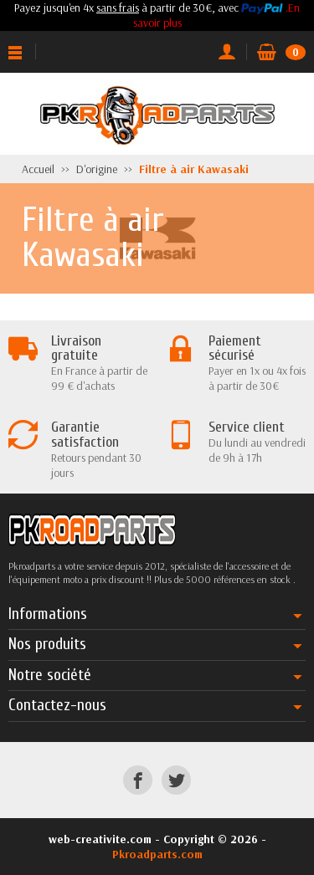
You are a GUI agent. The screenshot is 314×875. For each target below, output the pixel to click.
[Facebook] (137, 780)
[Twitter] (176, 780)
